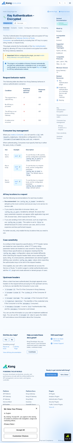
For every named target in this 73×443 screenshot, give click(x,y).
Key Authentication (39, 46)
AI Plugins (52, 394)
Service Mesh (7, 402)
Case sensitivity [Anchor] (10, 240)
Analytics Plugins (54, 396)
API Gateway (7, 396)
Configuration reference (32, 28)
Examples (14, 28)
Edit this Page (16, 347)
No (12, 339)
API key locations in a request (62, 127)
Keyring (61, 100)
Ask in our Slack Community (57, 340)
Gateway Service (22, 38)
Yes (6, 339)
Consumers (7, 40)
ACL (10, 270)
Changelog (44, 28)
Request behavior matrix (62, 116)
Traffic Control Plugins (56, 404)
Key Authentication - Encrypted (61, 109)
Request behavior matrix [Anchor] (14, 77)
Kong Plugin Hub (12, 11)
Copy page (19, 23)
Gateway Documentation (62, 23)
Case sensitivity (61, 133)
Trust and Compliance (46, 440)
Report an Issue (6, 347)
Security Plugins (54, 402)
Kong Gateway (30, 394)
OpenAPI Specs (31, 404)
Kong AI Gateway (31, 396)
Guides (20, 28)
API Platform (7, 394)
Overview (6, 28)
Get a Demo (64, 374)
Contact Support (57, 343)
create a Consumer (17, 135)
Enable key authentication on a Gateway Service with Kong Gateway (63, 92)
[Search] (60, 3)
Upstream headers (60, 137)
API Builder (6, 404)
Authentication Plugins (56, 399)
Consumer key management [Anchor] (15, 131)
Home (4, 11)
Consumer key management (61, 121)
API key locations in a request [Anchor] (15, 194)
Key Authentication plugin (63, 82)
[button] (20, 156)
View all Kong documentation (12, 352)
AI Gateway (6, 399)
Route (32, 38)
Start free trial (51, 374)
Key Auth (39, 67)
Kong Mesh (29, 399)
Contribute (32, 352)
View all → (52, 407)
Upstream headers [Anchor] (11, 277)
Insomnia (28, 402)
